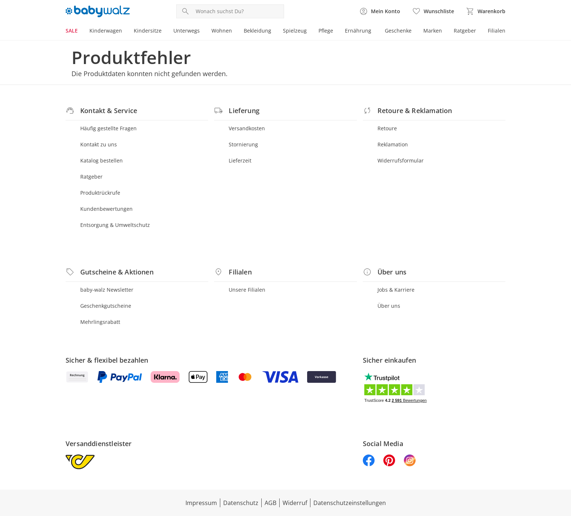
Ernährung (358, 30)
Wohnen (221, 30)
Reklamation (392, 144)
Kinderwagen (105, 30)
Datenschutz (240, 503)
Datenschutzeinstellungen (349, 503)
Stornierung (243, 144)
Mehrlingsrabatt (100, 321)
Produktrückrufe (100, 192)
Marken (432, 30)
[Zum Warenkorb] (485, 11)
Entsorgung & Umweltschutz (115, 224)
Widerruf (295, 503)
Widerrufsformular (400, 160)
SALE (72, 30)
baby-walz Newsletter (106, 289)
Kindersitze (148, 30)
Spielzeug (295, 30)
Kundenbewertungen (106, 208)
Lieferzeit (240, 160)
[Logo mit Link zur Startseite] (98, 11)
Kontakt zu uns (98, 144)
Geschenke (398, 30)
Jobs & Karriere (396, 289)
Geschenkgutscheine (105, 305)
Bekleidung (257, 30)
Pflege (325, 30)
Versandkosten (247, 128)
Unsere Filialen (247, 289)
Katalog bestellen (101, 160)
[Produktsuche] (238, 11)
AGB (270, 503)
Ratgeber (465, 30)
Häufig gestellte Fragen (108, 128)
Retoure (387, 128)
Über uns (388, 305)
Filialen (496, 30)
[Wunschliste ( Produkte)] (433, 11)
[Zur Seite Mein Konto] (379, 11)
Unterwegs (186, 30)
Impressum (201, 503)
